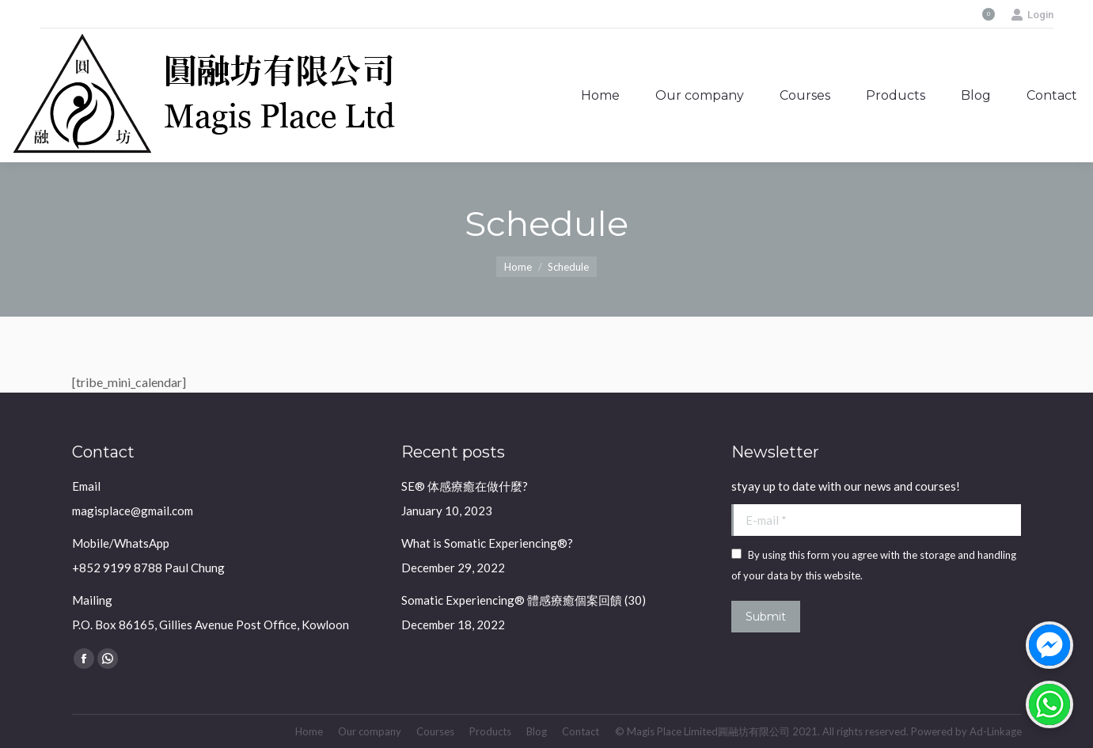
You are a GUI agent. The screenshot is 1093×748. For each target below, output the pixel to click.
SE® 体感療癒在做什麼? (464, 486)
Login (1032, 14)
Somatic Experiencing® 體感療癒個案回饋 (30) (523, 600)
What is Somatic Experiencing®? (487, 543)
